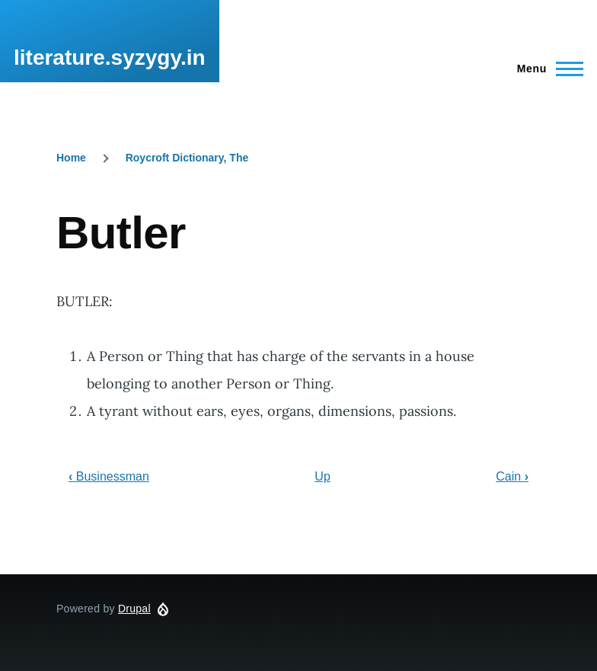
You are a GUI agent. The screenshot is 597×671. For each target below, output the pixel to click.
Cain (512, 476)
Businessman (109, 476)
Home (71, 158)
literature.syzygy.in (110, 57)
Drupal (134, 608)
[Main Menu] (545, 68)
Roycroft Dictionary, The (187, 158)
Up (322, 476)
